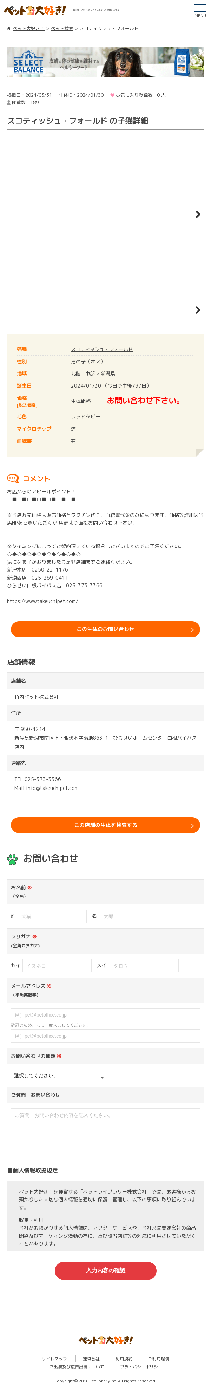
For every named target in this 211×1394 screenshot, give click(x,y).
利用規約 (124, 1365)
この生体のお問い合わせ (105, 630)
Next (193, 215)
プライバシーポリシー (141, 1373)
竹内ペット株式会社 (36, 698)
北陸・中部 (83, 373)
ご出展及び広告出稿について (77, 1373)
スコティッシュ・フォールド (103, 349)
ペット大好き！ (29, 28)
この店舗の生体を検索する (106, 828)
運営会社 (91, 1365)
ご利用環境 (158, 1365)
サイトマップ (54, 1365)
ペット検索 (62, 28)
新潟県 (108, 373)
